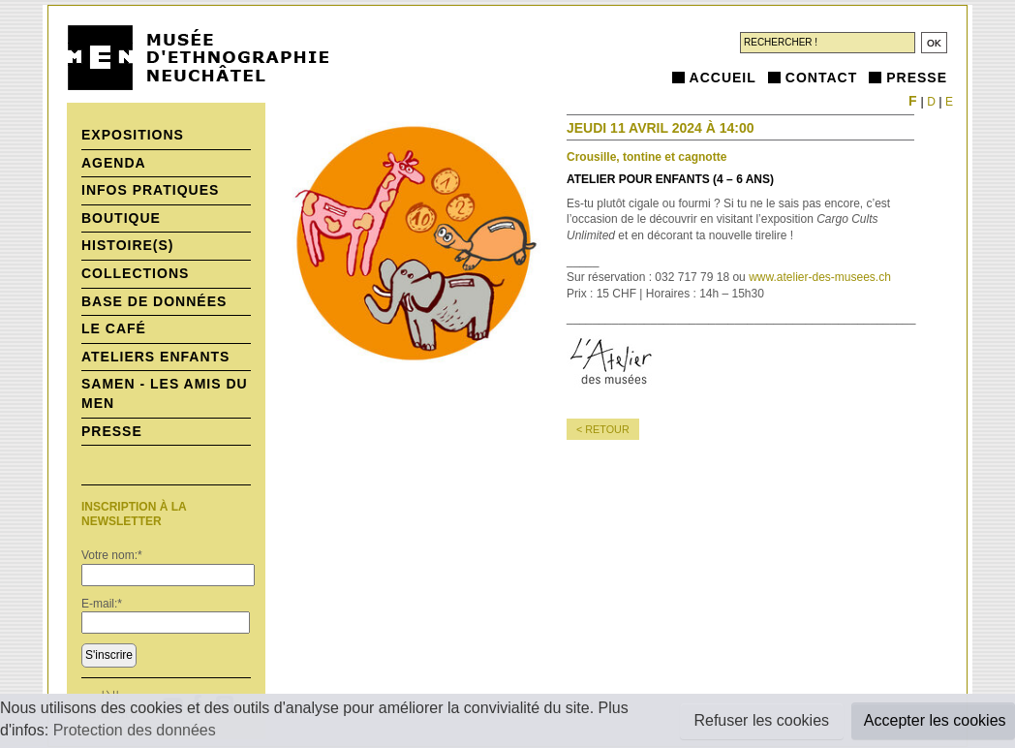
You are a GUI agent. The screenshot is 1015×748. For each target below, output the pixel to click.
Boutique (121, 218)
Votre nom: (111, 555)
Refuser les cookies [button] (761, 720)
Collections (135, 273)
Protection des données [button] (134, 730)
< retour (603, 429)
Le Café (113, 328)
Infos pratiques (150, 190)
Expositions (132, 134)
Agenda (113, 163)
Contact (821, 77)
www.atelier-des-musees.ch (820, 277)
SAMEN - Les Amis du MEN (164, 393)
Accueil (723, 77)
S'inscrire (109, 655)
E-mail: (101, 603)
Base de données (154, 301)
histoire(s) (127, 245)
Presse (916, 77)
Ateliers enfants (155, 356)
